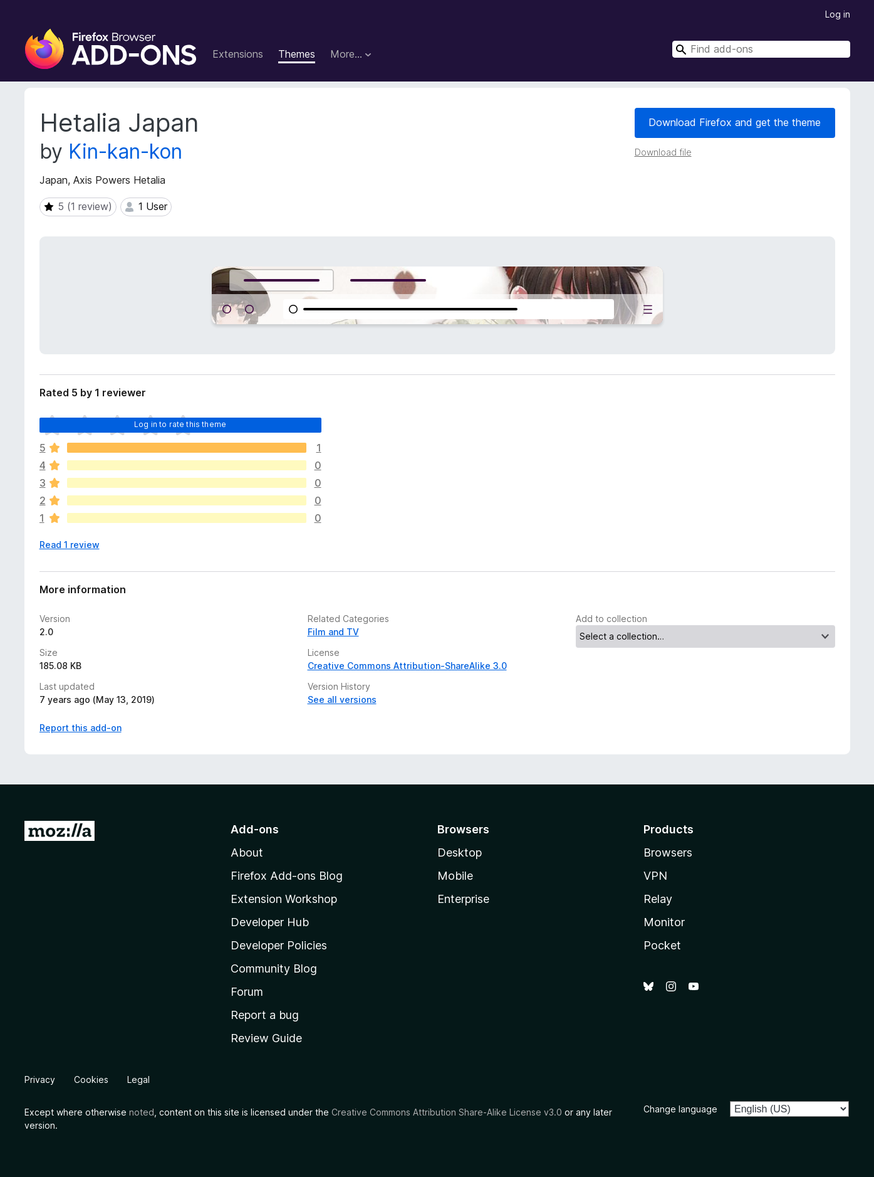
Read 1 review (69, 544)
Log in (837, 14)
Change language (680, 1109)
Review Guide (266, 1038)
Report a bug (265, 1014)
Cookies (91, 1079)
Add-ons (255, 829)
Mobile (455, 875)
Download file (663, 152)
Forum (247, 991)
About (247, 852)
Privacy (39, 1079)
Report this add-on (80, 727)
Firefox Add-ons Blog (287, 875)
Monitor (664, 922)
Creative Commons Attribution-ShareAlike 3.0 (407, 665)
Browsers (667, 852)
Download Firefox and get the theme (734, 122)
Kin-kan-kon (125, 151)
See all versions (342, 699)
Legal (138, 1079)
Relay (657, 898)
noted (141, 1112)
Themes (296, 54)
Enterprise (463, 898)
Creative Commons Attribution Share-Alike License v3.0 (446, 1112)
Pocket (662, 945)
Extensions (237, 54)
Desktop (459, 852)
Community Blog (274, 968)
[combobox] (761, 49)
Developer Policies (279, 945)
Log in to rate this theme (180, 424)
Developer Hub (270, 922)
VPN (655, 875)
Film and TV (333, 631)
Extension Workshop (284, 898)
